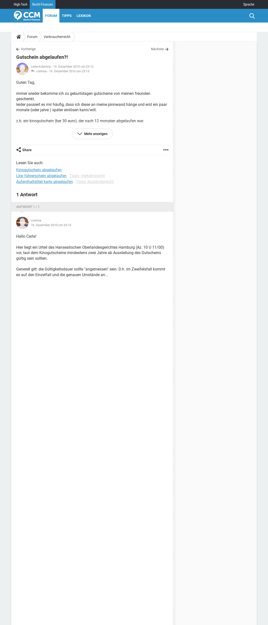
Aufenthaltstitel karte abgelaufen (44, 181)
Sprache (248, 4)
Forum (51, 16)
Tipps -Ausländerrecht (95, 181)
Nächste (157, 49)
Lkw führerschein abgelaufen (41, 175)
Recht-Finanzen (42, 4)
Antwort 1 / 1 (28, 207)
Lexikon (84, 16)
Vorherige (28, 49)
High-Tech (20, 4)
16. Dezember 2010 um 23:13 (69, 71)
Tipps (67, 16)
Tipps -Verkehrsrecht (87, 175)
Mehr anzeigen (95, 134)
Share (27, 150)
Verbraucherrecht (57, 37)
